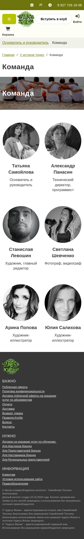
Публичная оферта (15, 387)
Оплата (7, 404)
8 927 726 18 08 (70, 5)
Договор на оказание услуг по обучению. (29, 441)
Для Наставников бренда (19, 455)
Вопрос (7, 422)
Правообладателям (15, 483)
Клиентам (8, 474)
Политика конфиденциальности (23, 391)
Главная (8, 55)
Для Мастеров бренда (17, 446)
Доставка (8, 408)
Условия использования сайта (22, 479)
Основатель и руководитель (25, 43)
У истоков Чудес (32, 55)
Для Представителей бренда (21, 450)
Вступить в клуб (54, 19)
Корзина (8, 32)
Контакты (8, 426)
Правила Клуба (12, 417)
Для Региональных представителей (26, 459)
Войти (77, 19)
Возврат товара (12, 413)
